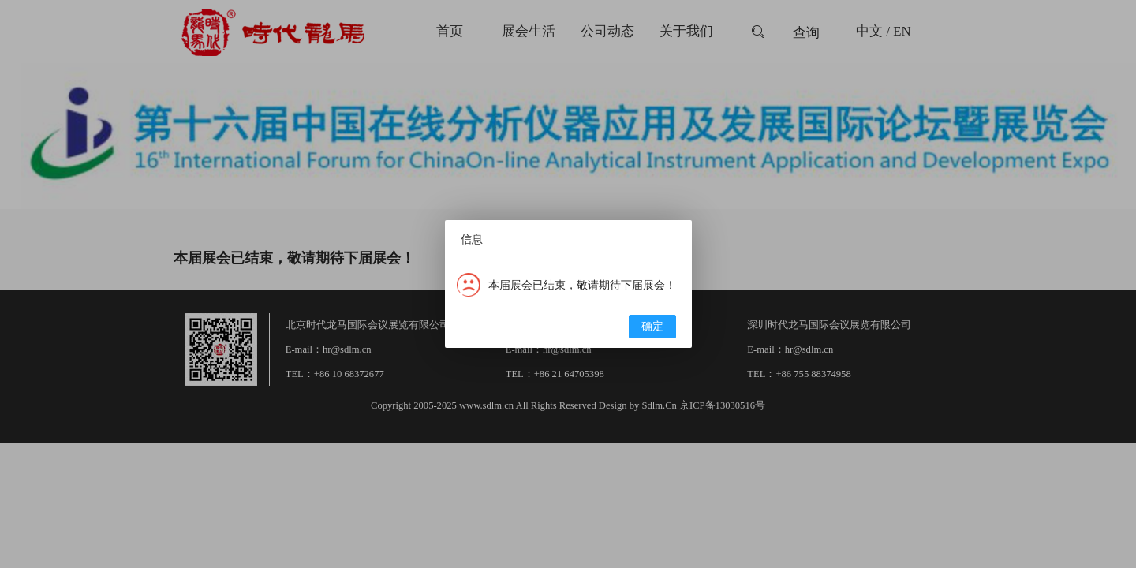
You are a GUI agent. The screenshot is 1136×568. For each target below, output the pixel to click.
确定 (652, 326)
